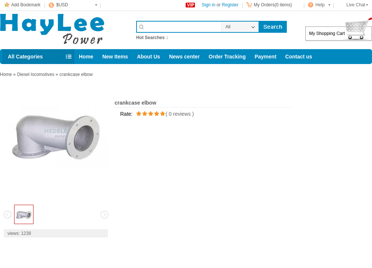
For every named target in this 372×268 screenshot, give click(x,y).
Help (320, 4)
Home (86, 57)
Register (230, 4)
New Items (115, 57)
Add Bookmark (26, 4)
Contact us (298, 57)
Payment (265, 57)
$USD (62, 4)
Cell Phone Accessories (60, 29)
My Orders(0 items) (273, 4)
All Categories (25, 57)
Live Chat (355, 4)
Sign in (208, 4)
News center (184, 57)
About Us (148, 57)
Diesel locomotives (35, 74)
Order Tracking (227, 57)
